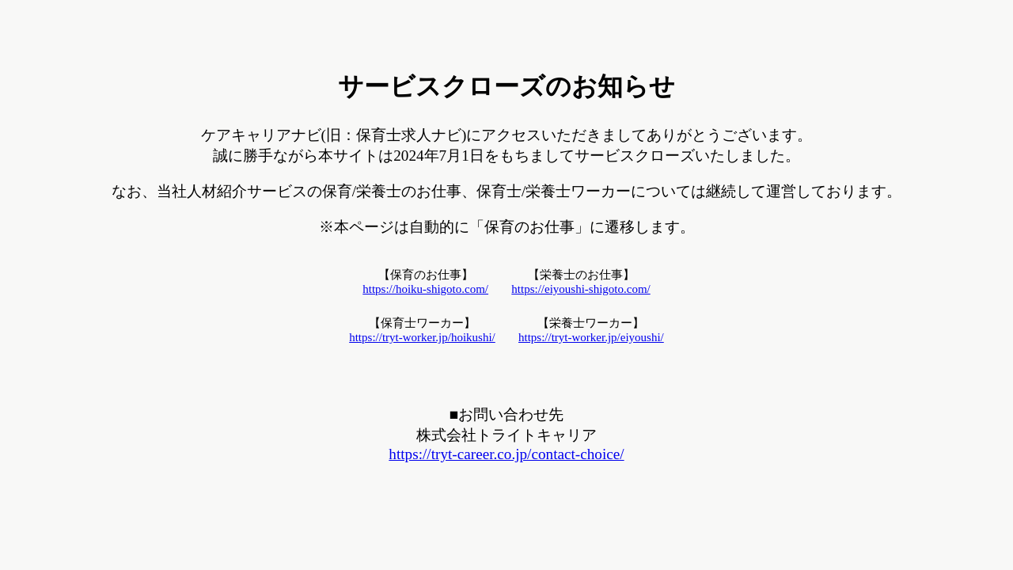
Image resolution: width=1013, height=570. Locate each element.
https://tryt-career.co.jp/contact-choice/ (506, 454)
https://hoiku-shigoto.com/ (425, 289)
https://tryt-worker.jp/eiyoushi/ (591, 337)
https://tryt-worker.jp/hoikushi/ (422, 337)
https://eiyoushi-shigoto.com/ (580, 289)
